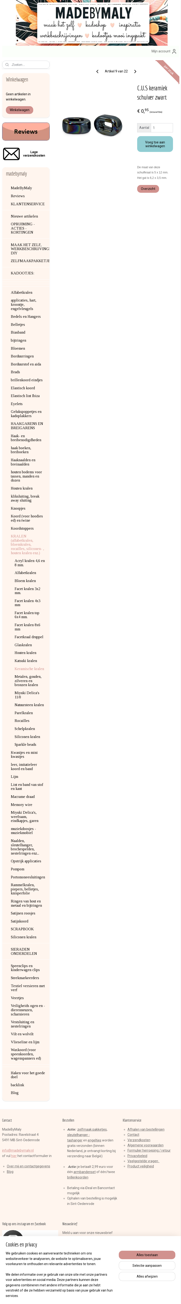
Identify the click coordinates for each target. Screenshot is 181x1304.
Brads (15, 372)
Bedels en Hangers (26, 316)
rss (82, 1295)
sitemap (73, 1295)
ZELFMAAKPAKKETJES (30, 261)
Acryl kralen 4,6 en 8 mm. (30, 563)
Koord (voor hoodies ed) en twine (27, 518)
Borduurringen (22, 356)
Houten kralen (22, 488)
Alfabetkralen (21, 292)
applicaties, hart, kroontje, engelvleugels (23, 304)
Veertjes (17, 998)
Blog (15, 1093)
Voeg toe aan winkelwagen (155, 144)
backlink (17, 1085)
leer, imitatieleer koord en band (24, 767)
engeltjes (94, 1140)
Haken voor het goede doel (28, 1075)
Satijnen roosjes (23, 913)
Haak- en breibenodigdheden (26, 438)
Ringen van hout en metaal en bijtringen (26, 903)
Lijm (14, 777)
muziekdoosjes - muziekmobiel (23, 831)
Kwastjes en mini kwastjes (24, 755)
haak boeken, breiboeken (21, 450)
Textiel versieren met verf (28, 988)
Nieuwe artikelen (24, 216)
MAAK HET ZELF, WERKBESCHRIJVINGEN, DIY (30, 249)
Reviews (18, 196)
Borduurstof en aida (26, 364)
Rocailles (22, 721)
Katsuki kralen (26, 661)
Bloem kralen (25, 581)
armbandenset (85, 1172)
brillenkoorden (77, 1177)
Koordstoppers (22, 528)
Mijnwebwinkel (139, 1295)
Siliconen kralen (27, 737)
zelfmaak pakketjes (92, 1129)
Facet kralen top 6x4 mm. (27, 615)
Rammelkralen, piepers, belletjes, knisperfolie (25, 889)
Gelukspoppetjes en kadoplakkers (26, 414)
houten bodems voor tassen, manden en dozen (26, 476)
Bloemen (18, 348)
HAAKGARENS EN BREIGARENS (27, 426)
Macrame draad (23, 797)
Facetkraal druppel (29, 637)
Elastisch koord (23, 388)
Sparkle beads (25, 744)
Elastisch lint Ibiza (25, 396)
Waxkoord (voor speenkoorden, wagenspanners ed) (26, 1054)
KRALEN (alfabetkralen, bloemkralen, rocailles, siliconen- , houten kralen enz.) (27, 544)
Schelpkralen (25, 729)
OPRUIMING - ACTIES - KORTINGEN (23, 228)
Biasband (18, 332)
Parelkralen (24, 713)
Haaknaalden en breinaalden (23, 462)
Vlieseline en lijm (25, 1042)
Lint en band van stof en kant (27, 787)
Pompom (17, 869)
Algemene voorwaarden (146, 1145)
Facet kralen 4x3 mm (27, 603)
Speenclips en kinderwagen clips (25, 968)
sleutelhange (77, 1135)
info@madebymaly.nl (18, 1150)
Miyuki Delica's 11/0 (27, 695)
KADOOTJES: (22, 273)
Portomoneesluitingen (28, 877)
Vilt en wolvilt (22, 1034)
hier (14, 1156)
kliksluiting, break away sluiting (25, 498)
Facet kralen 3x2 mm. (27, 591)
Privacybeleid (137, 1156)
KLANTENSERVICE (28, 204)
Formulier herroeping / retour (149, 1150)
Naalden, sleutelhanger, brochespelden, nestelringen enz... (25, 847)
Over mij (13, 1166)
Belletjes (18, 325)
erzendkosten (140, 1140)
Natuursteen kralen (29, 705)
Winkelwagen (19, 110)
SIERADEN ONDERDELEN (24, 951)
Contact (133, 1134)
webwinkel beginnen (99, 1295)
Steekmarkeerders (25, 978)
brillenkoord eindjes (27, 380)
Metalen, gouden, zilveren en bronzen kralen (28, 681)
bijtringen (18, 340)
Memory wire (21, 805)
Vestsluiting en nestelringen (22, 1024)
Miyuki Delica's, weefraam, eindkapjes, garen (24, 816)
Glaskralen (23, 645)
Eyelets (17, 404)
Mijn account (164, 51)
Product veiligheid (141, 1166)
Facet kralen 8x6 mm (27, 627)
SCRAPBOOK (22, 929)
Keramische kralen (29, 669)
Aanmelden (75, 1243)
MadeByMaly (21, 188)
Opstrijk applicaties (26, 861)
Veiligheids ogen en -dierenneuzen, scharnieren (28, 1010)
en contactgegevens (34, 1166)
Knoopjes (18, 508)
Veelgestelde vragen (144, 1161)
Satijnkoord (19, 921)
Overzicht (148, 189)
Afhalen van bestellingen (146, 1129)
